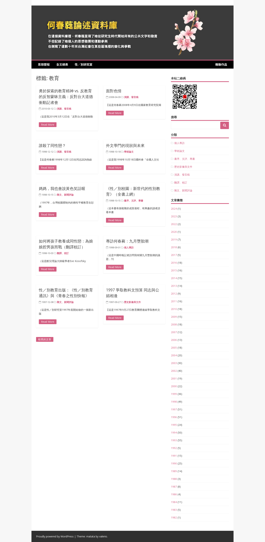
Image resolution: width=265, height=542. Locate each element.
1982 (174, 517)
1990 (174, 463)
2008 (174, 324)
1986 (174, 494)
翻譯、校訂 (63, 253)
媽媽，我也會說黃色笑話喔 (62, 188)
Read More (47, 124)
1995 (174, 425)
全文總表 (63, 64)
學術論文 (129, 151)
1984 (174, 502)
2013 (174, 286)
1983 (174, 509)
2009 (174, 316)
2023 (174, 216)
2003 (174, 363)
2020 (174, 231)
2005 (174, 347)
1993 (174, 440)
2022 (174, 224)
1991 (174, 455)
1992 (174, 448)
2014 (174, 278)
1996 (174, 417)
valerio (103, 536)
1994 (174, 432)
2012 (174, 293)
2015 (174, 270)
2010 (174, 309)
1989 (174, 471)
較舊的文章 (44, 339)
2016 (174, 262)
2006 (174, 340)
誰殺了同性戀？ (52, 145)
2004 (174, 355)
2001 (174, 378)
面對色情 (113, 90)
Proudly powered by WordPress (55, 536)
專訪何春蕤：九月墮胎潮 (127, 241)
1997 (174, 409)
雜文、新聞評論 (65, 194)
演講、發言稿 (64, 108)
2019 (174, 239)
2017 (174, 255)
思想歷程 (45, 64)
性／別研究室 (83, 64)
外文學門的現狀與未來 (125, 145)
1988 (174, 479)
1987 (174, 486)
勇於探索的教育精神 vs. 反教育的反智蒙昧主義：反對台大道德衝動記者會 (66, 96)
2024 (174, 208)
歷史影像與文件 (132, 302)
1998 (174, 401)
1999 (174, 394)
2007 (174, 332)
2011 (174, 301)
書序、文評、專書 (133, 200)
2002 (174, 370)
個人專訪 (129, 247)
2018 (174, 247)
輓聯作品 (221, 64)
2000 (174, 386)
